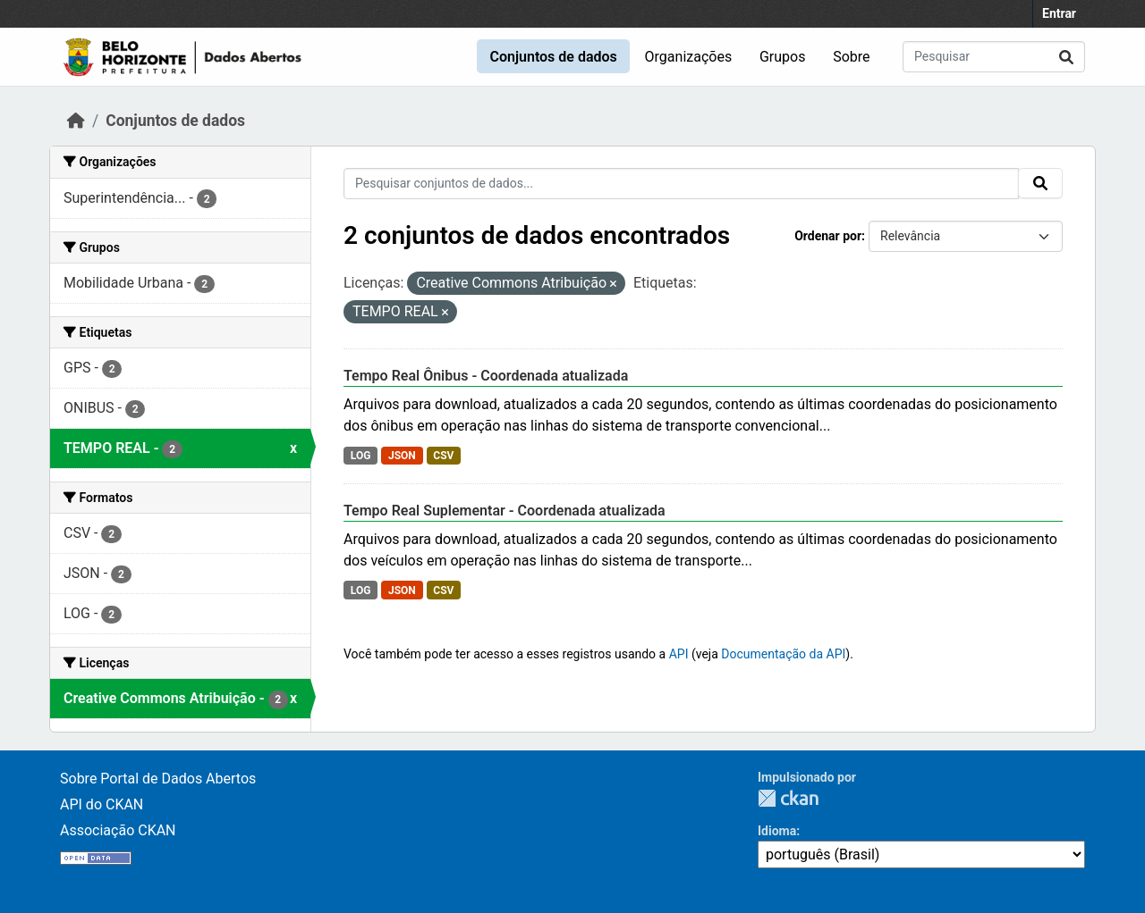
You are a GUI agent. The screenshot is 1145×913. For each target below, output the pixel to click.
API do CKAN (101, 804)
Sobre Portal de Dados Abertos (158, 778)
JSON (402, 455)
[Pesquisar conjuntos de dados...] (994, 56)
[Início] (76, 121)
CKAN (788, 798)
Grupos (782, 56)
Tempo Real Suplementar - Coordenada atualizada (505, 510)
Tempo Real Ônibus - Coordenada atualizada (486, 375)
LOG (361, 455)
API (679, 654)
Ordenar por (827, 236)
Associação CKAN (118, 830)
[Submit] (1066, 56)
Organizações (689, 56)
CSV (443, 455)
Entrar (1059, 13)
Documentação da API (783, 654)
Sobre (851, 56)
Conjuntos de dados (552, 56)
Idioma (777, 831)
